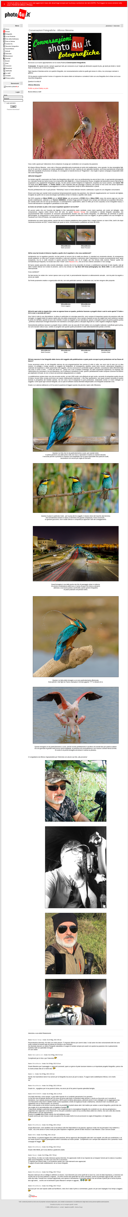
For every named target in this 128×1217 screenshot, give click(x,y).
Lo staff (6, 73)
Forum (6, 31)
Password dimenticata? (13, 109)
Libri (5, 63)
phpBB (72, 1207)
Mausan (71, 262)
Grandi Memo (8, 48)
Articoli (6, 51)
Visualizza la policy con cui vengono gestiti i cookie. (64, 1204)
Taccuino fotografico (11, 46)
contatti (62, 1207)
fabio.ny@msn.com (37, 1055)
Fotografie (7, 34)
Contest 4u (7, 44)
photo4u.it (109, 26)
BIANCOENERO (36, 1093)
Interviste (7, 53)
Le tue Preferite (9, 36)
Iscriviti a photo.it (11, 86)
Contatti (7, 75)
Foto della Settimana (11, 39)
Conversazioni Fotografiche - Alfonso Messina (51, 30)
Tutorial (6, 58)
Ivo (77, 262)
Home (6, 29)
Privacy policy (9, 78)
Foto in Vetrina (9, 41)
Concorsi (7, 66)
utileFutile (7, 70)
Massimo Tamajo (79, 212)
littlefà (34, 1134)
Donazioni (7, 68)
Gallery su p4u (43, 88)
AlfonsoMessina (36, 1063)
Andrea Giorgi (78, 1207)
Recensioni (8, 56)
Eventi (6, 61)
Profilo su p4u (32, 88)
